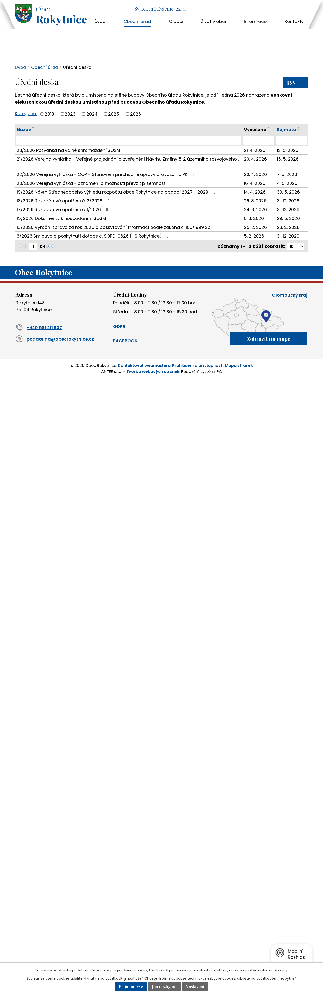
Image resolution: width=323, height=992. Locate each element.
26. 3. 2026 (255, 201)
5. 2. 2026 (254, 236)
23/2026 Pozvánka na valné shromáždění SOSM (73, 150)
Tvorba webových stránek (152, 371)
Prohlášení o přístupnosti (197, 365)
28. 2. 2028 (288, 227)
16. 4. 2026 (254, 183)
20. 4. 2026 (255, 159)
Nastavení (195, 986)
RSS (295, 83)
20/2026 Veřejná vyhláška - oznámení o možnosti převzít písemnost (96, 183)
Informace (255, 21)
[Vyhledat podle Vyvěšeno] (258, 140)
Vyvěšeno (255, 129)
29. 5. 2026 (288, 218)
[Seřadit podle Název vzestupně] (33, 127)
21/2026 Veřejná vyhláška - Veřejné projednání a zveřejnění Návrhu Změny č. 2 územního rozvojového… (128, 162)
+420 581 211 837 (39, 328)
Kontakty (294, 21)
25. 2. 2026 (255, 227)
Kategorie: (26, 113)
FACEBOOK (125, 341)
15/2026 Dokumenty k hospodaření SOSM (66, 218)
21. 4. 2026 (254, 150)
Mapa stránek (239, 365)
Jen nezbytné (164, 986)
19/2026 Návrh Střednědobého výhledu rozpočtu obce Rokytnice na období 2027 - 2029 (117, 192)
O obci (176, 21)
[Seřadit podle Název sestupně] (33, 129)
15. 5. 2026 (288, 159)
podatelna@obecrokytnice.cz (55, 339)
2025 (113, 114)
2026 (135, 114)
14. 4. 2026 (255, 192)
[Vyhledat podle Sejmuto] (291, 140)
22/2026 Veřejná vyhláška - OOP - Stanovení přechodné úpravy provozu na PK (106, 174)
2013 (49, 114)
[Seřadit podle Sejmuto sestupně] (298, 129)
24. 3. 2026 (255, 210)
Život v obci (213, 21)
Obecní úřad (137, 21)
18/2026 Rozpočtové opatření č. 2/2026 (64, 201)
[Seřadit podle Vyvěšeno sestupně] (269, 129)
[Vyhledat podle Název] (128, 140)
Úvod (100, 21)
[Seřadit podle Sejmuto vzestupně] (298, 127)
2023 (70, 114)
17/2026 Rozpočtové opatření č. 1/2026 (63, 210)
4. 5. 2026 (287, 183)
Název (24, 129)
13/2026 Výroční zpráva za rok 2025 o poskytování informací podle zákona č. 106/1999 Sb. (118, 227)
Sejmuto (286, 129)
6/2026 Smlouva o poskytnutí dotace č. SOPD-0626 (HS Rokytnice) (94, 236)
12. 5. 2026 (287, 150)
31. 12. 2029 (288, 236)
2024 (91, 114)
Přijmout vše (130, 986)
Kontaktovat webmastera (144, 365)
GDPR (119, 326)
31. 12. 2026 (288, 201)
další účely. (278, 970)
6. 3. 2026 (254, 218)
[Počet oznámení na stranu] (295, 246)
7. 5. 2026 (287, 174)
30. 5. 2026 (288, 192)
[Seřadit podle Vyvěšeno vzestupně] (269, 127)
